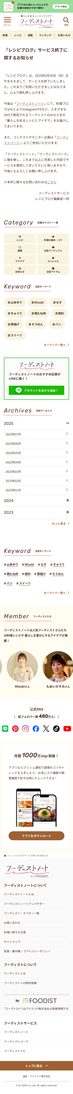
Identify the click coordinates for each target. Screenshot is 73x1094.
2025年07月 (37, 434)
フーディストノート (30, 103)
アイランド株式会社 (40, 1076)
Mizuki (39, 302)
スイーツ (16, 335)
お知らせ (19, 270)
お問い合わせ (12, 923)
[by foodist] (36, 999)
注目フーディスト (53, 249)
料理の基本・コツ (53, 239)
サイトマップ (12, 942)
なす (59, 302)
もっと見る (60, 523)
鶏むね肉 (40, 313)
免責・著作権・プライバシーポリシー (27, 951)
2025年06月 (37, 443)
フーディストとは (15, 973)
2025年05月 (37, 453)
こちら (51, 182)
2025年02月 (37, 481)
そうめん (37, 324)
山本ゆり (16, 302)
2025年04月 (37, 462)
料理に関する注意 (15, 932)
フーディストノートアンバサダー (24, 904)
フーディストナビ (15, 1051)
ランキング (45, 35)
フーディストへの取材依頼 (20, 983)
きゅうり (16, 313)
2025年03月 (37, 471)
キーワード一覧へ (56, 345)
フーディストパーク (16, 1041)
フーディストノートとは (19, 894)
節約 (61, 313)
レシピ (18, 35)
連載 (30, 35)
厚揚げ (15, 324)
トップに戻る (36, 1066)
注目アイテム (53, 270)
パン (58, 324)
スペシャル (53, 260)
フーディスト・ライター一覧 (21, 913)
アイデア (19, 260)
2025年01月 (37, 490)
